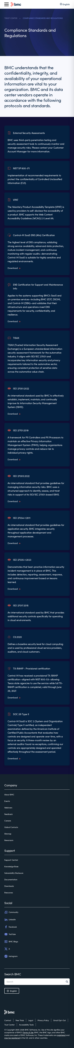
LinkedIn (10, 919)
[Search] (68, 981)
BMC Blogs (11, 941)
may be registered (12, 1038)
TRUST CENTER (10, 18)
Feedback (8, 814)
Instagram (10, 956)
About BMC (9, 794)
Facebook (10, 927)
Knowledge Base (11, 866)
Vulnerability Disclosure (13, 873)
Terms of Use (28, 1032)
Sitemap (7, 833)
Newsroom (8, 840)
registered (61, 1035)
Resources (8, 892)
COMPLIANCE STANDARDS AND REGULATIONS (43, 18)
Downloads (9, 886)
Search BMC (12, 974)
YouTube (10, 934)
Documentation (10, 879)
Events (7, 801)
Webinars (8, 807)
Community (11, 912)
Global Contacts (11, 827)
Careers (7, 820)
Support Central (11, 860)
